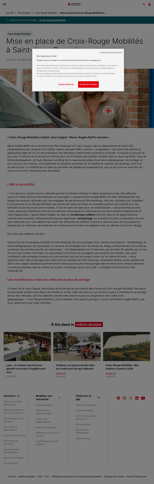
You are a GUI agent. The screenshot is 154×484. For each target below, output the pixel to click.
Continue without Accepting (110, 52)
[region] (78, 70)
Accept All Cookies (88, 84)
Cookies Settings (66, 84)
